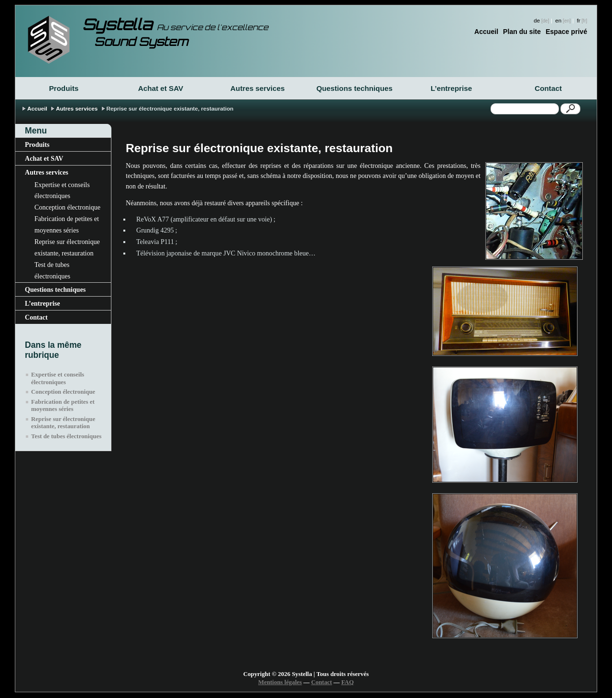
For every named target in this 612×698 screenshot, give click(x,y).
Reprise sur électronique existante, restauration (67, 247)
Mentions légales (280, 682)
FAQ (347, 682)
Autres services (257, 88)
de (537, 20)
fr (578, 20)
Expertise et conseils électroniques (62, 190)
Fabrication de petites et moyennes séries (66, 224)
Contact (548, 88)
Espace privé (566, 31)
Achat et (161, 88)
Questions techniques (355, 88)
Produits (63, 88)
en (558, 20)
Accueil (486, 31)
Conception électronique (67, 207)
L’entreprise (451, 88)
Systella (175, 24)
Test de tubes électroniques (52, 270)
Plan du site (522, 31)
